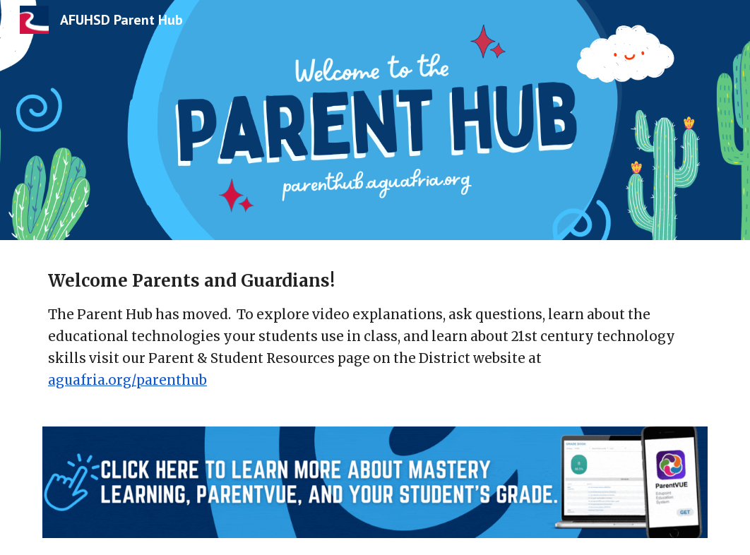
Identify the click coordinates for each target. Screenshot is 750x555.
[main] (375, 341)
